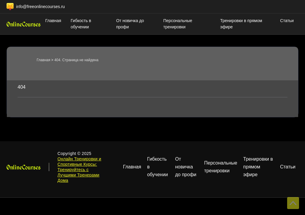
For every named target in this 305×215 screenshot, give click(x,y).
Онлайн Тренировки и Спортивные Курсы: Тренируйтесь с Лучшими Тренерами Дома (79, 169)
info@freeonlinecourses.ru (40, 6)
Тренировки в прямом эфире (241, 23)
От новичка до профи (130, 23)
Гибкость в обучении (81, 23)
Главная (53, 20)
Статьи (287, 20)
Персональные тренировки (177, 23)
